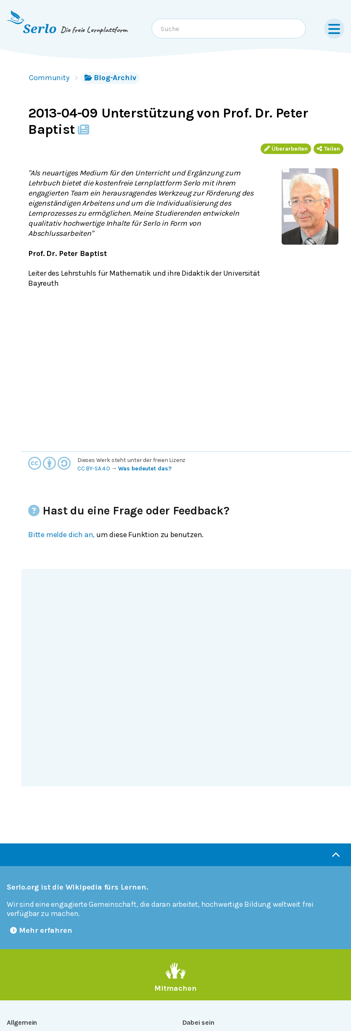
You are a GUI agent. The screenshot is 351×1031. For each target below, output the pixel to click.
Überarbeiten (286, 148)
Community (49, 77)
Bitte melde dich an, (61, 534)
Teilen (328, 148)
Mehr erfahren (41, 930)
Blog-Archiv (110, 77)
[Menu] (334, 28)
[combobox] (228, 28)
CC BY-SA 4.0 (93, 468)
